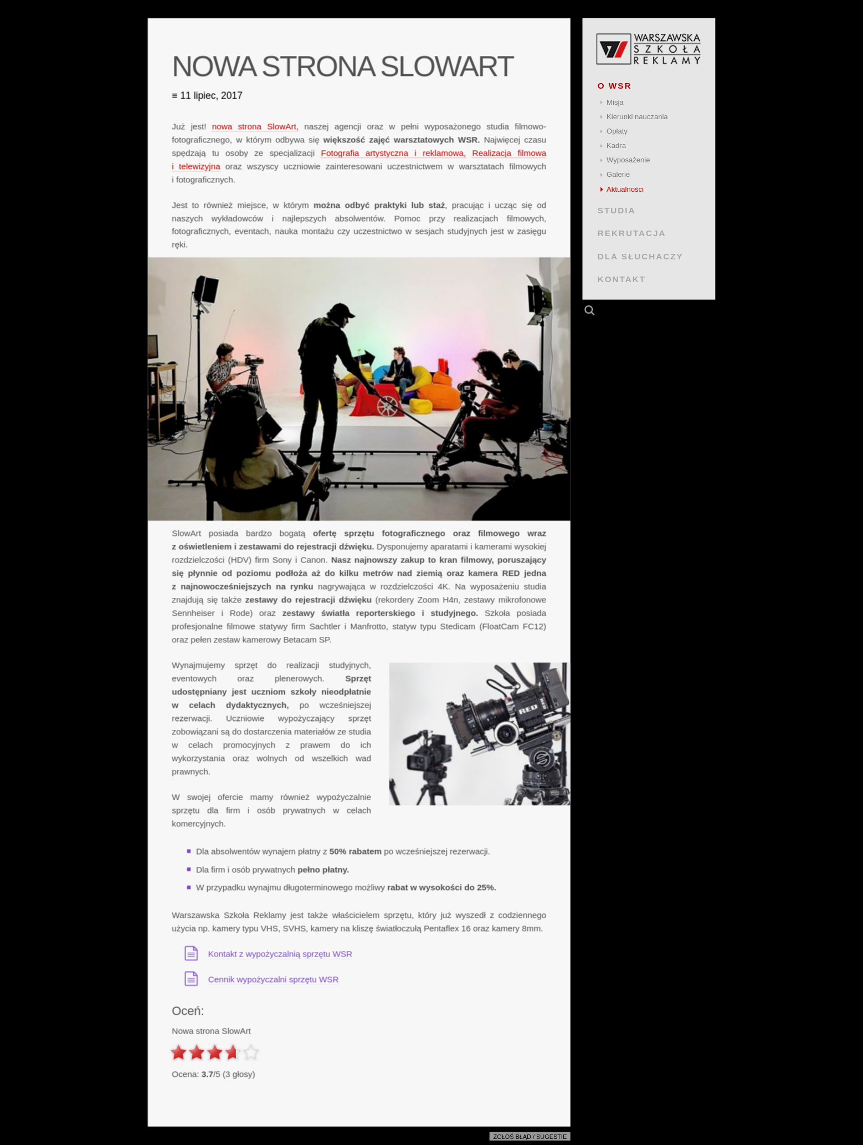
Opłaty (617, 131)
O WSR (615, 85)
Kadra (616, 145)
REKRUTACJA (632, 233)
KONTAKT (622, 279)
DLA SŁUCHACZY (641, 255)
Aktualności (625, 189)
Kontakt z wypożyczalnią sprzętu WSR (280, 953)
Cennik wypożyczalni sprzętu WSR (273, 979)
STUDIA (617, 210)
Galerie (618, 174)
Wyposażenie (628, 160)
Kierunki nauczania (637, 117)
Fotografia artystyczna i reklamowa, (393, 152)
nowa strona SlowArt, (255, 126)
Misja (615, 102)
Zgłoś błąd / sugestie (530, 1136)
